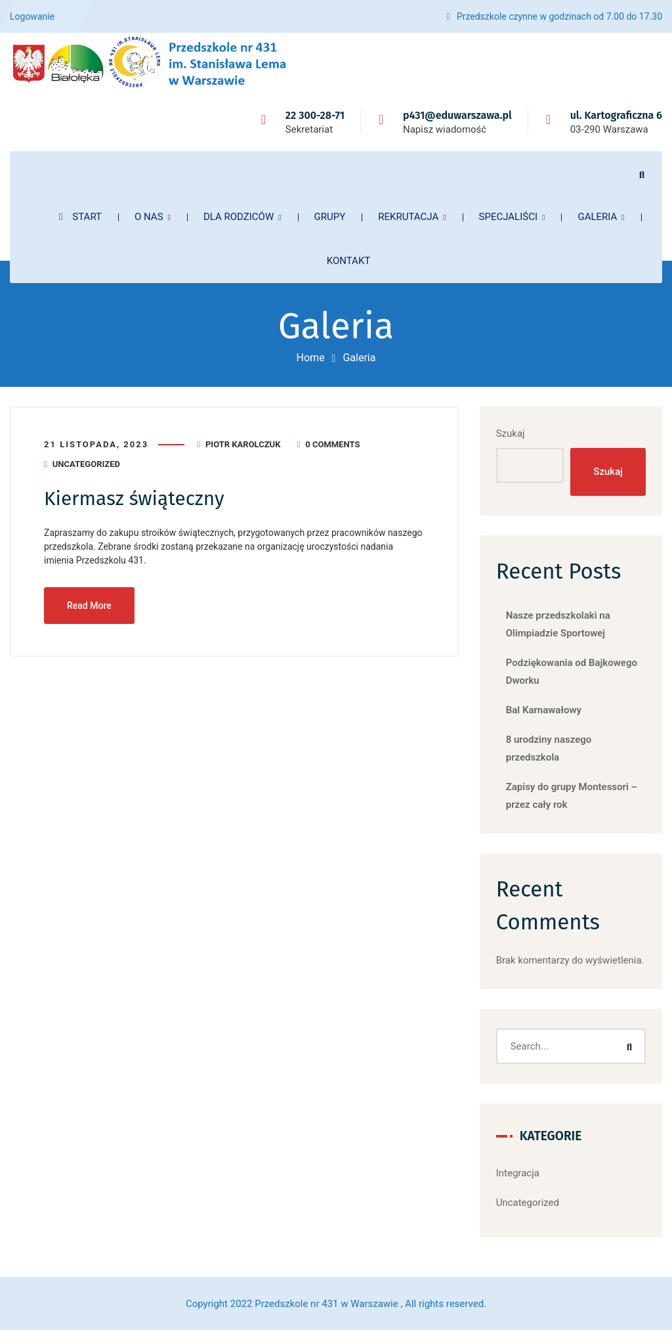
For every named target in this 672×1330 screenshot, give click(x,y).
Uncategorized (86, 464)
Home (311, 357)
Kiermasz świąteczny (135, 498)
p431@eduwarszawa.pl (457, 115)
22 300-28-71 (315, 115)
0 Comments (332, 444)
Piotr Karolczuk (242, 444)
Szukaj (510, 433)
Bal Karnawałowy (543, 710)
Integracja (517, 1173)
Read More (89, 605)
